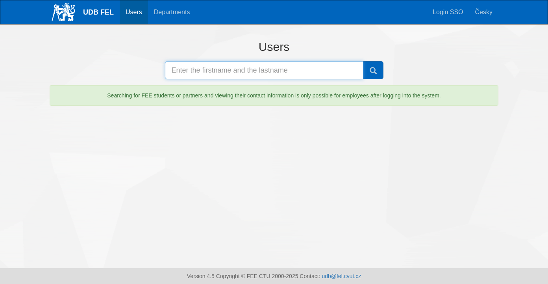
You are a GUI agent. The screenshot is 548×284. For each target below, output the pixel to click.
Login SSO (448, 12)
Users (134, 12)
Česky (483, 12)
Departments (172, 12)
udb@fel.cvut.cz (341, 276)
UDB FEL (98, 12)
